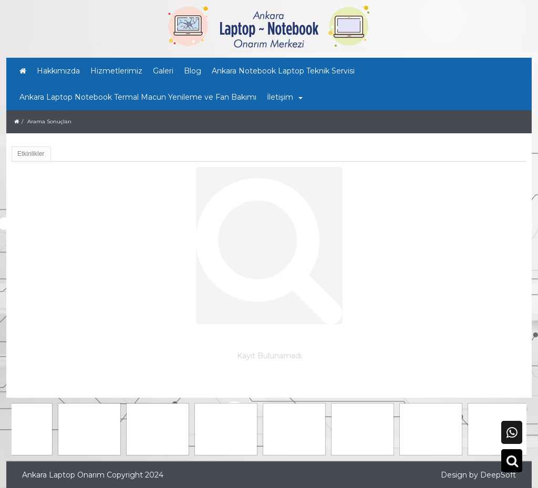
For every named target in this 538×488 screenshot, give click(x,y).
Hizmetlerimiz (116, 71)
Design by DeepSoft (478, 475)
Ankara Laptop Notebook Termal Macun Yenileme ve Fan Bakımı (137, 97)
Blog (192, 71)
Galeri (163, 71)
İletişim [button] (285, 97)
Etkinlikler (30, 153)
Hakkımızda (58, 71)
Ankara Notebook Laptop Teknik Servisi (283, 71)
